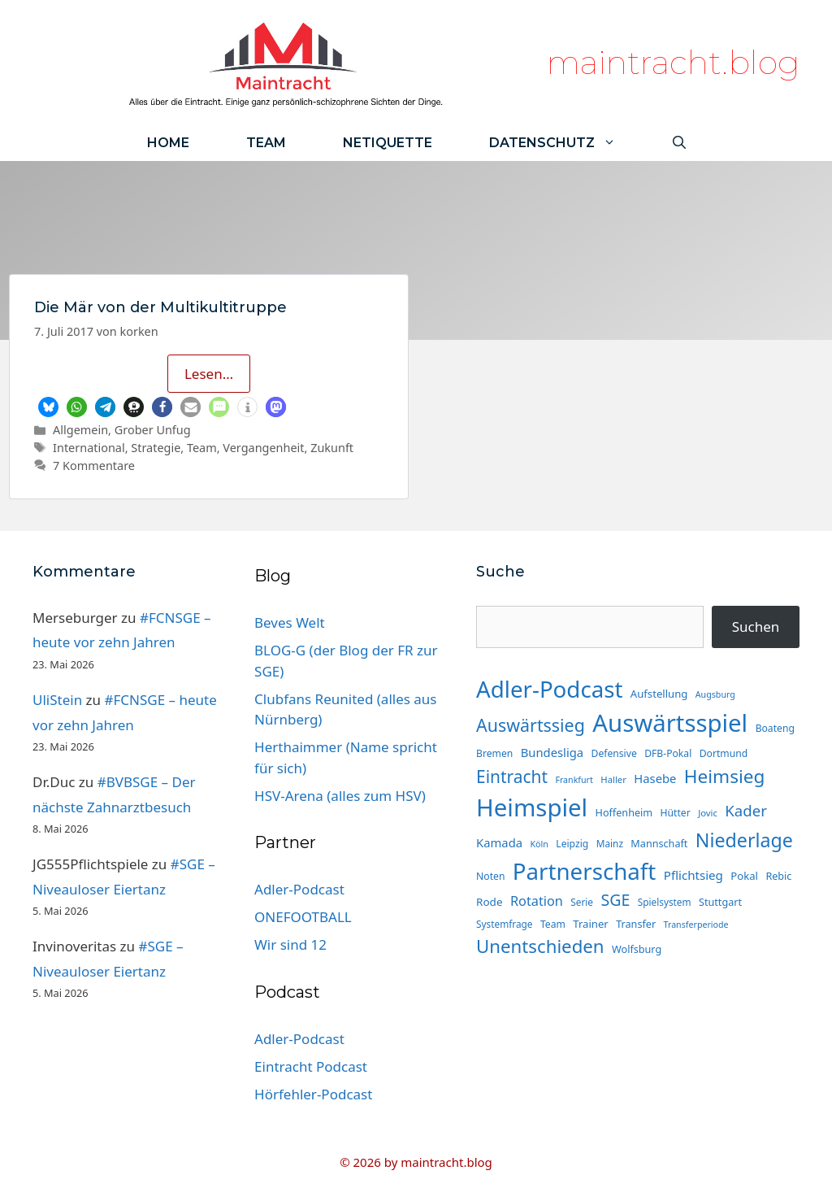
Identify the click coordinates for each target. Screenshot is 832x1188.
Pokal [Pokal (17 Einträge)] (744, 875)
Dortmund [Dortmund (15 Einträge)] (724, 753)
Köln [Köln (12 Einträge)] (539, 844)
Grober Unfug (153, 429)
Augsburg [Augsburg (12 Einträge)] (715, 694)
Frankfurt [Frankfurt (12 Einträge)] (573, 779)
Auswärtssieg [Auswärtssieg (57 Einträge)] (530, 725)
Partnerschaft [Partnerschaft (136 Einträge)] (584, 870)
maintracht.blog (673, 62)
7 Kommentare (94, 465)
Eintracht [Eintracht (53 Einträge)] (512, 776)
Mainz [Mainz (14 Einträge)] (609, 843)
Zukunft (331, 447)
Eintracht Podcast (310, 1066)
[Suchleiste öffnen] (679, 142)
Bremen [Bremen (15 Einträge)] (494, 753)
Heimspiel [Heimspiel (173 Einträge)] (531, 807)
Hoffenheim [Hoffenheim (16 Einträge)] (624, 812)
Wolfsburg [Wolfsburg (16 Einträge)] (636, 949)
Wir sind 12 (290, 944)
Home (168, 142)
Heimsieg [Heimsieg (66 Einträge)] (724, 776)
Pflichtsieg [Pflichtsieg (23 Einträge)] (693, 875)
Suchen (756, 626)
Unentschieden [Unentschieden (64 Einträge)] (540, 946)
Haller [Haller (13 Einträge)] (613, 779)
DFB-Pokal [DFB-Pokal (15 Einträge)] (667, 753)
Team (266, 142)
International (89, 447)
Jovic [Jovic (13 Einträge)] (707, 813)
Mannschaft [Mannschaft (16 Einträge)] (658, 843)
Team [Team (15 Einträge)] (553, 924)
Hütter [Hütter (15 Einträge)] (676, 813)
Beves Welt (289, 622)
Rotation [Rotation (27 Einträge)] (536, 901)
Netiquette (387, 142)
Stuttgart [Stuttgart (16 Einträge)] (720, 901)
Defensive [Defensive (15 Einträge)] (614, 753)
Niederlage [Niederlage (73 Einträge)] (744, 840)
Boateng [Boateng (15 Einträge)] (775, 728)
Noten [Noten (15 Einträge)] (490, 876)
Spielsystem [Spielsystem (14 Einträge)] (664, 901)
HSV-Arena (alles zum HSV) (340, 795)
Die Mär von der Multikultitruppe (160, 307)
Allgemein (80, 429)
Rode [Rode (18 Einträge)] (489, 901)
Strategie (155, 447)
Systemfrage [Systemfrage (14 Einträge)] (504, 923)
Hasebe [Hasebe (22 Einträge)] (655, 778)
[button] (48, 407)
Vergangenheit (263, 447)
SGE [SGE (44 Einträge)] (615, 900)
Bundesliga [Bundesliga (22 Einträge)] (552, 752)
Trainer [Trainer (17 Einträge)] (590, 923)
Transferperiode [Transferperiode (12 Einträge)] (696, 924)
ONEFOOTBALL (303, 916)
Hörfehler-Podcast (313, 1094)
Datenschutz (566, 142)
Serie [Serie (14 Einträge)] (581, 901)
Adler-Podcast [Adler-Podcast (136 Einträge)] (549, 688)
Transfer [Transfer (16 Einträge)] (636, 923)
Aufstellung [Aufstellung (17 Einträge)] (659, 693)
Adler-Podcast (299, 889)
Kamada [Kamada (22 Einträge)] (499, 842)
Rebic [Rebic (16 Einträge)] (778, 875)
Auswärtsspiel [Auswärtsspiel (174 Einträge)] (670, 723)
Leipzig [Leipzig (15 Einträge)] (572, 844)
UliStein (57, 699)
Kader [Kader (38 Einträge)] (746, 810)
